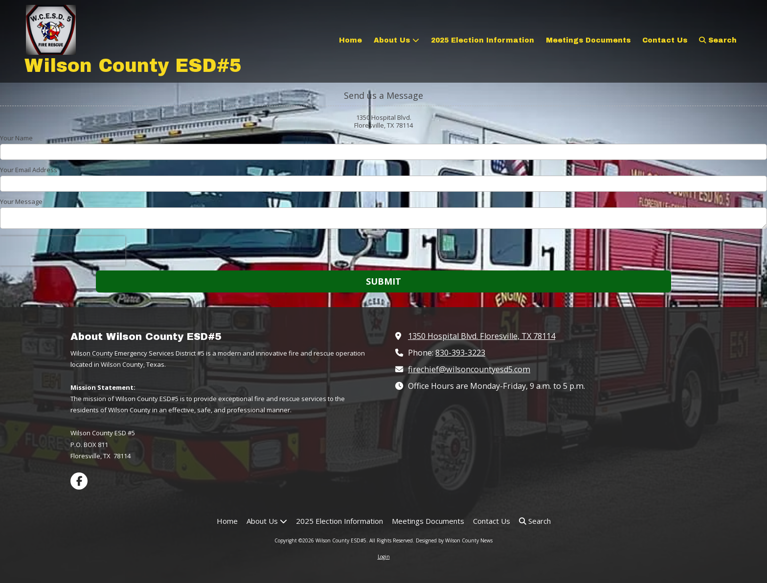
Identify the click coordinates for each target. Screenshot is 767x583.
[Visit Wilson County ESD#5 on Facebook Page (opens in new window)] (79, 481)
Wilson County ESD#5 (133, 66)
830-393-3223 (460, 352)
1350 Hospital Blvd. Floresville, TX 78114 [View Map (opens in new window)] (481, 336)
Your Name (16, 138)
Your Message (21, 201)
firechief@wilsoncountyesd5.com (469, 369)
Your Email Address (28, 170)
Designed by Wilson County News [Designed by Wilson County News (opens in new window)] (454, 540)
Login (384, 556)
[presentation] (62, 251)
